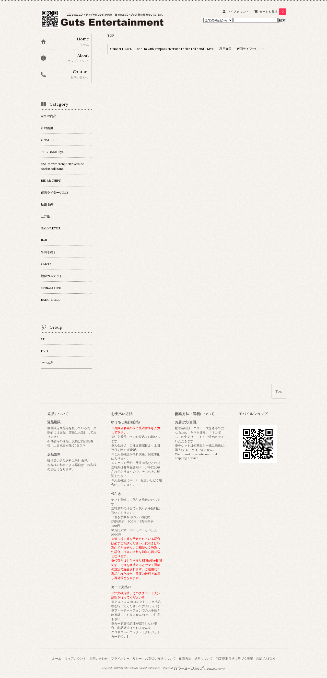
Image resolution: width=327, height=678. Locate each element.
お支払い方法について (160, 658)
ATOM (270, 658)
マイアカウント (238, 12)
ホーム (56, 658)
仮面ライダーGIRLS (250, 49)
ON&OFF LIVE (121, 49)
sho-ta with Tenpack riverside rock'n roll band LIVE (175, 49)
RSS (259, 658)
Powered (194, 668)
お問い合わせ (98, 658)
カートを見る (272, 12)
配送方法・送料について (196, 658)
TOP (110, 35)
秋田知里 (225, 49)
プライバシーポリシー (126, 658)
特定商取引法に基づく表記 (234, 658)
